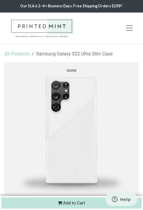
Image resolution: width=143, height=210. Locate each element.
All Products (16, 54)
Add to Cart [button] (71, 203)
